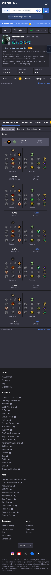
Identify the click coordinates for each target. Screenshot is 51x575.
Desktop (5, 449)
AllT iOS (5, 489)
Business (29, 526)
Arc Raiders (7, 426)
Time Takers (7, 440)
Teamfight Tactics (9, 400)
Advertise (30, 529)
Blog (3, 383)
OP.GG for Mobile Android (12, 479)
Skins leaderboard (42, 23)
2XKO (4, 413)
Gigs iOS (5, 502)
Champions (7, 23)
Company (6, 380)
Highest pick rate (34, 129)
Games (5, 453)
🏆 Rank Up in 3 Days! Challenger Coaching (21, 17)
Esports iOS (7, 515)
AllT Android (7, 486)
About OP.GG (7, 377)
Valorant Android (9, 492)
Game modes (23, 23)
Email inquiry (7, 535)
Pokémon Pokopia (9, 433)
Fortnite (5, 420)
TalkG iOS (6, 509)
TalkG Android (8, 505)
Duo (3, 456)
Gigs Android (7, 499)
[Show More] (15, 3)
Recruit (29, 532)
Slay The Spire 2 (9, 436)
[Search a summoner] (38, 10)
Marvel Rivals (7, 417)
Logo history (7, 387)
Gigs (3, 466)
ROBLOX (5, 430)
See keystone (8, 129)
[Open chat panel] (49, 49)
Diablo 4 (5, 446)
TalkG (4, 459)
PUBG (4, 410)
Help (3, 532)
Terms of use (7, 529)
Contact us (6, 539)
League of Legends (10, 397)
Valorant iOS (7, 496)
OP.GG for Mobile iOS (10, 483)
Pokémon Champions (11, 443)
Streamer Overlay (9, 469)
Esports (5, 462)
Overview (20, 129)
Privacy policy (8, 526)
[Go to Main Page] (6, 3)
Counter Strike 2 (9, 423)
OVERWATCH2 (8, 407)
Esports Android (8, 512)
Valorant (5, 404)
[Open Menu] (46, 3)
